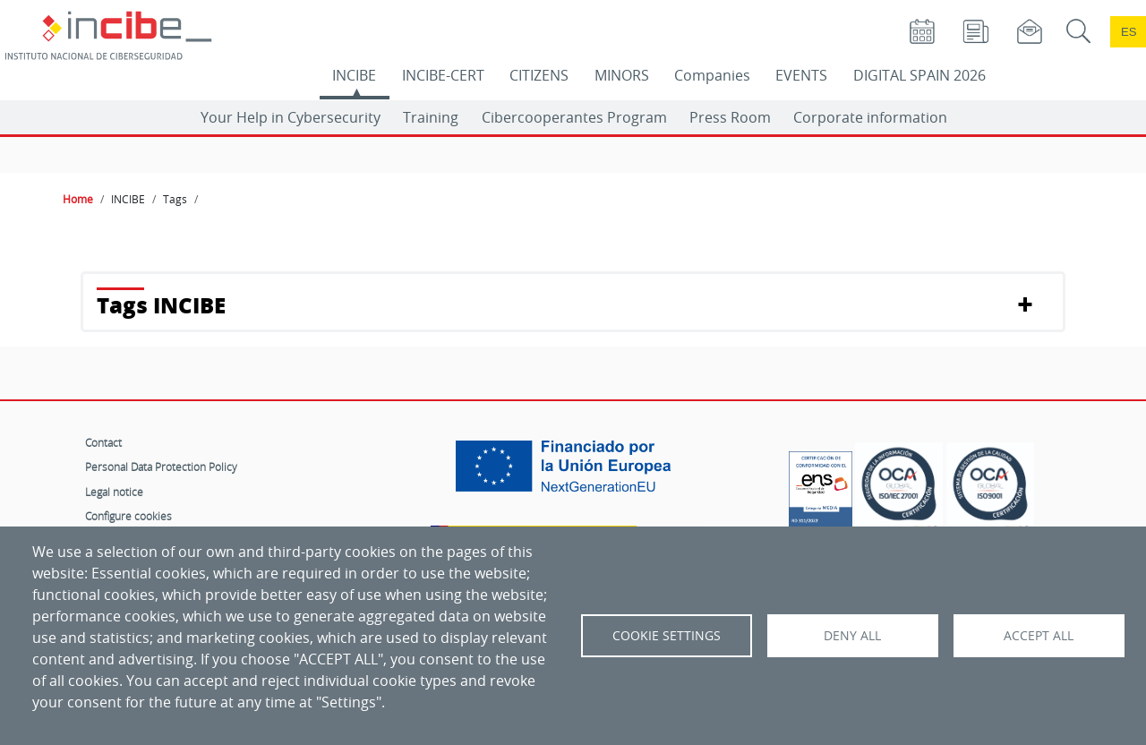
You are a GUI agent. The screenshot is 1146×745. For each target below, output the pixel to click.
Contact (103, 442)
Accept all (1038, 636)
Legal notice (114, 491)
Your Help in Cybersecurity (291, 117)
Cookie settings (666, 636)
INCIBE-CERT (443, 75)
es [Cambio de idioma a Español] (1129, 32)
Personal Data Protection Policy (161, 466)
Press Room (730, 117)
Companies (712, 75)
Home (78, 199)
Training (430, 117)
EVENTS (801, 75)
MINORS (621, 75)
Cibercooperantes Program (574, 117)
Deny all (852, 636)
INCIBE (354, 75)
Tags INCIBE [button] (161, 305)
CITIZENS (539, 75)
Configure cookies (128, 516)
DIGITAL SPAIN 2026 (919, 75)
